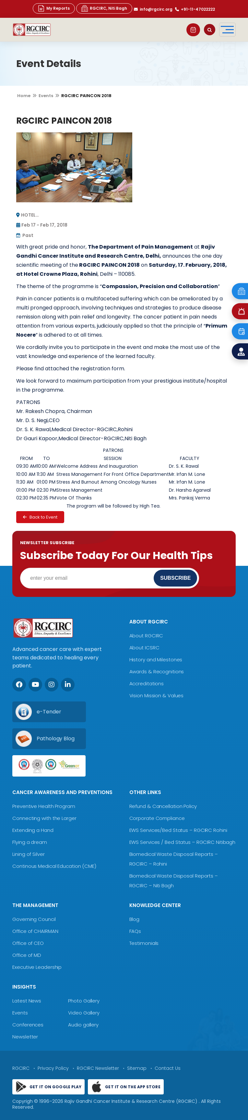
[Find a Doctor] (240, 351)
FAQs (135, 931)
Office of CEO (28, 943)
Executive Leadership (37, 967)
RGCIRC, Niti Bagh (104, 8)
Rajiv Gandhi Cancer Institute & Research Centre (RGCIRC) (132, 1101)
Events (46, 96)
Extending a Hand (32, 830)
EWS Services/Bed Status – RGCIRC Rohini (178, 830)
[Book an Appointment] (240, 331)
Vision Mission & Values (156, 695)
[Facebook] (19, 684)
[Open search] (209, 29)
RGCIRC (21, 1068)
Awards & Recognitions (156, 671)
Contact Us (168, 1068)
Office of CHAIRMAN (35, 931)
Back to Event (40, 517)
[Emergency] (240, 291)
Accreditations (146, 683)
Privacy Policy (53, 1068)
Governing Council (33, 919)
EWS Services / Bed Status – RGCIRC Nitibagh (182, 842)
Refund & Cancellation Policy (163, 806)
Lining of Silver (28, 854)
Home (23, 96)
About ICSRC (144, 647)
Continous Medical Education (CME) (54, 866)
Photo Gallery (84, 1000)
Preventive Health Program (43, 806)
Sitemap (137, 1068)
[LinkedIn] (68, 684)
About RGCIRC (146, 635)
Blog (134, 919)
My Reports (54, 8)
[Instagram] (51, 684)
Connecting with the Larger (44, 818)
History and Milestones (156, 659)
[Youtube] (35, 684)
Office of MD (26, 955)
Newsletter (25, 1036)
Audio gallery (83, 1024)
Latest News (26, 1000)
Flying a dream (29, 842)
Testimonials (144, 943)
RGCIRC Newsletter (98, 1068)
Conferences (27, 1024)
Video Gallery (84, 1012)
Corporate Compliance (157, 818)
